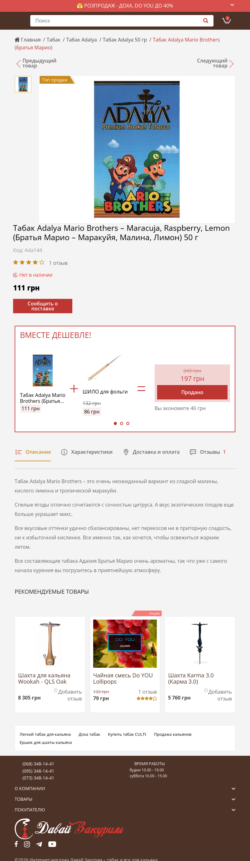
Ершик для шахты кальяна (46, 742)
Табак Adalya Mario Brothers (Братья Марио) (42, 398)
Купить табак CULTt (127, 734)
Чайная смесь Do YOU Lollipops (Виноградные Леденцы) (123, 678)
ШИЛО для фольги (105, 392)
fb (16, 844)
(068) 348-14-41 (38, 764)
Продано (192, 392)
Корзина (227, 18)
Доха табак (89, 734)
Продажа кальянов (172, 734)
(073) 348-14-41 (38, 778)
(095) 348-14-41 (38, 771)
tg (39, 844)
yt (52, 844)
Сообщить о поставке (43, 306)
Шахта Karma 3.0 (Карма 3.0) (191, 678)
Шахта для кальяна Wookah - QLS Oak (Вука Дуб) (44, 678)
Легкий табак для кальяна (45, 734)
